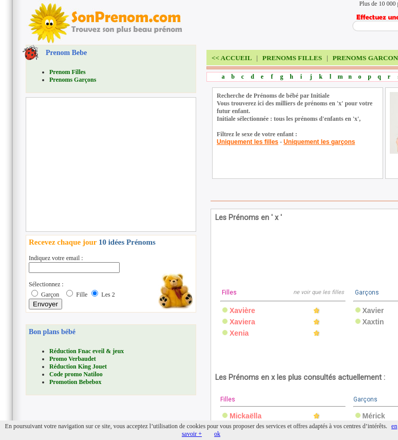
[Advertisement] (106, 164)
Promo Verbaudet (72, 358)
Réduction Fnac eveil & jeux (86, 351)
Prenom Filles (67, 72)
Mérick (374, 416)
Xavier (373, 310)
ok (217, 433)
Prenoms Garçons (72, 79)
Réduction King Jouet (78, 366)
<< (232, 58)
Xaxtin (373, 322)
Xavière (242, 310)
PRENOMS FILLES (292, 58)
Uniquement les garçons (319, 141)
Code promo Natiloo (76, 374)
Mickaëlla (245, 416)
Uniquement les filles (247, 141)
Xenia (239, 333)
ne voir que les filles (318, 292)
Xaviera (242, 322)
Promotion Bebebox (75, 382)
